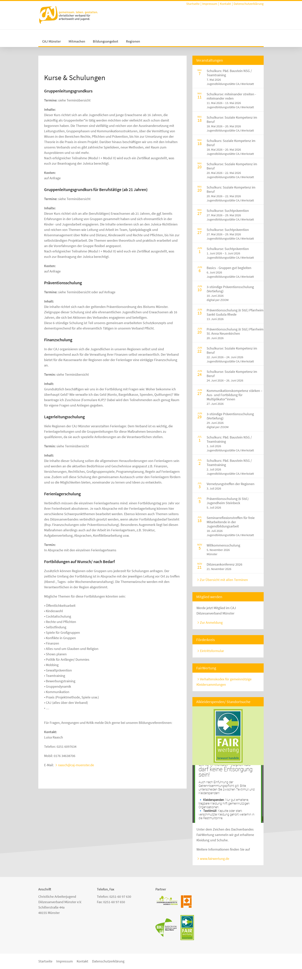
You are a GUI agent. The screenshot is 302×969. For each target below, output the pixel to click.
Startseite (193, 4)
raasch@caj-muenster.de (76, 765)
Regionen (133, 41)
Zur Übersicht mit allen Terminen (224, 580)
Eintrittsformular (212, 651)
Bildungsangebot (105, 41)
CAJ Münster (51, 41)
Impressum (209, 4)
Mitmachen (77, 41)
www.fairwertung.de (214, 858)
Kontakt (225, 4)
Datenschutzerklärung (249, 4)
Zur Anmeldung (211, 622)
